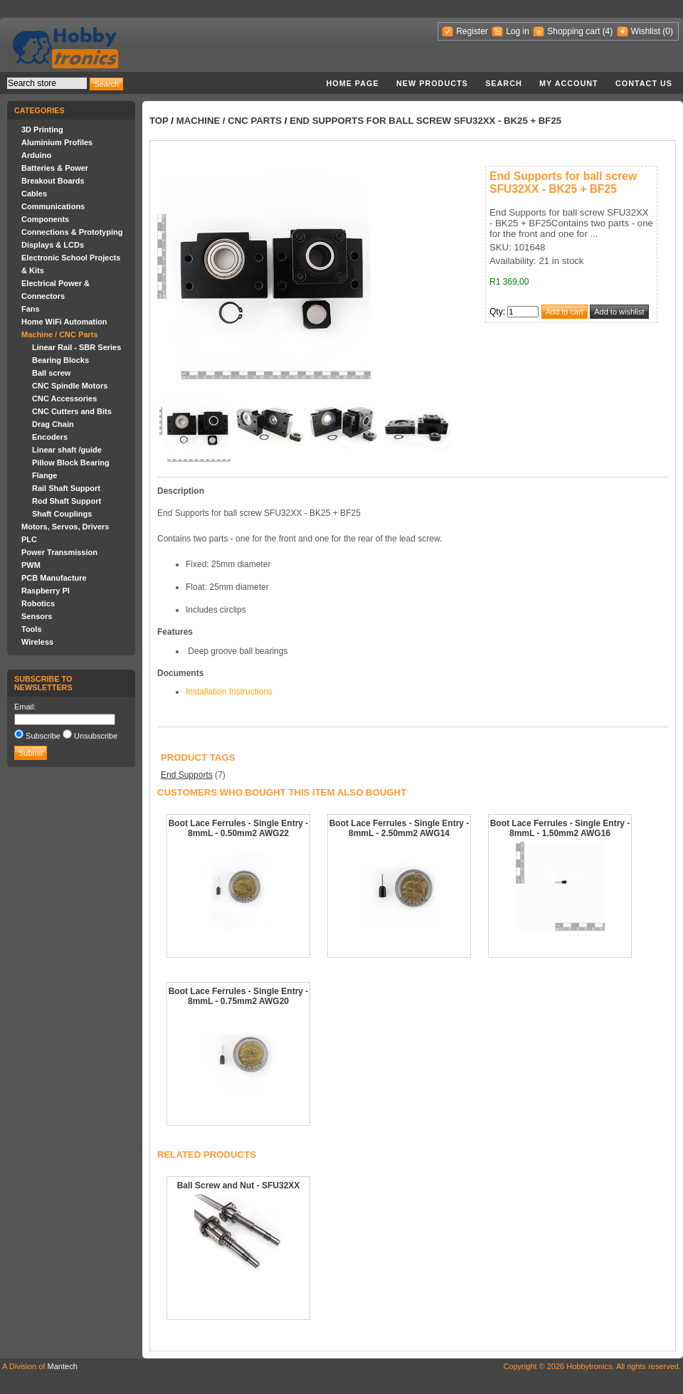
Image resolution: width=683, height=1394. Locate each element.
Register (472, 31)
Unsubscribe (95, 736)
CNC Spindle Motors (69, 385)
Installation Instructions (229, 692)
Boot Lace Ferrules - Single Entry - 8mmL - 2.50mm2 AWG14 (399, 828)
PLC (29, 539)
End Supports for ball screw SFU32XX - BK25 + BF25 (425, 120)
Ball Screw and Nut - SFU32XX (238, 1185)
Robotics (38, 603)
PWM (31, 565)
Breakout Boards (53, 180)
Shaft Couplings (62, 513)
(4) (608, 31)
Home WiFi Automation (64, 321)
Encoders (50, 437)
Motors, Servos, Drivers (65, 526)
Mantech (63, 1366)
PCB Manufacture (54, 578)
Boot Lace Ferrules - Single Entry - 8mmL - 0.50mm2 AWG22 (239, 828)
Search (503, 83)
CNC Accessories (64, 398)
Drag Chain (53, 424)
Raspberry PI (45, 590)
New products (432, 83)
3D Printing (42, 129)
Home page (352, 83)
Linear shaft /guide (67, 449)
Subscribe (43, 736)
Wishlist (645, 31)
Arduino (36, 155)
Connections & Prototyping (71, 232)
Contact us (643, 83)
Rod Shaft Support (66, 501)
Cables (34, 193)
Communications (53, 206)
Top (159, 120)
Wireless (37, 642)
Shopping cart (573, 31)
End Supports (187, 775)
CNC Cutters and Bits (72, 411)
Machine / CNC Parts (59, 334)
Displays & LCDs (52, 245)
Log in (517, 31)
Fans (30, 309)
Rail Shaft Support (66, 488)
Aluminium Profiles (56, 142)
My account (568, 83)
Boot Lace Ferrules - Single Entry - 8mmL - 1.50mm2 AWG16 (560, 828)
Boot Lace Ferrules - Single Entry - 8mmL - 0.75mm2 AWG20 (239, 996)
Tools (31, 629)
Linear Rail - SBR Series (76, 347)
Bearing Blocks (60, 360)
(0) (667, 31)
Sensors (36, 616)
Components (45, 219)
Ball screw (51, 373)
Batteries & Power (54, 168)
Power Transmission (59, 552)
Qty (496, 312)
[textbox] (47, 83)
